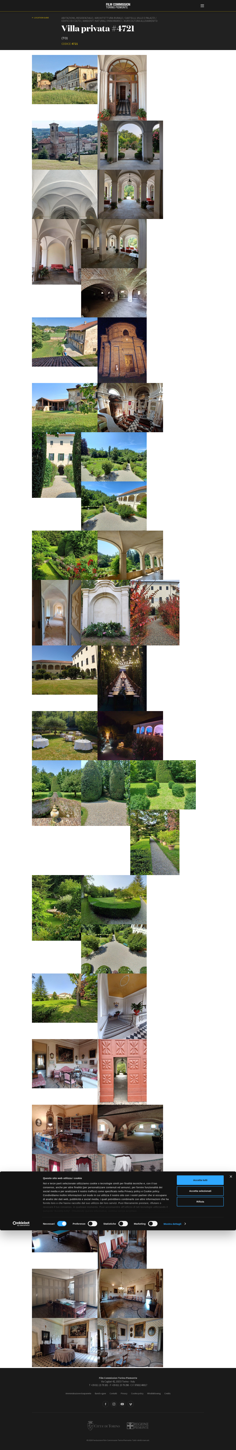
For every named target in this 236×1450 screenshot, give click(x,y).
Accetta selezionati (200, 1410)
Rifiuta (200, 1421)
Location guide (41, 17)
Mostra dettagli (172, 1443)
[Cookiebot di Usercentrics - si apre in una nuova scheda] (21, 1443)
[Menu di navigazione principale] (202, 6)
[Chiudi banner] (231, 1396)
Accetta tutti (200, 1399)
